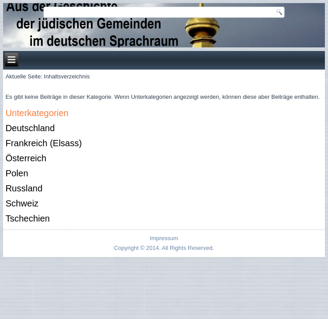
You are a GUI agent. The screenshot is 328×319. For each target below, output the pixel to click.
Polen (16, 173)
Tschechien (27, 218)
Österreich (25, 158)
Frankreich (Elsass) (43, 143)
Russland (23, 188)
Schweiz (21, 203)
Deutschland (30, 128)
